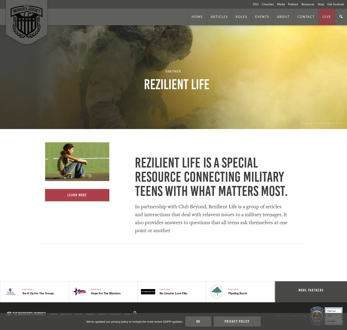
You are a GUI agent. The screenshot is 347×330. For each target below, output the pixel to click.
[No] (341, 321)
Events (262, 16)
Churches (268, 4)
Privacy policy (237, 321)
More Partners (311, 290)
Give (326, 16)
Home (197, 16)
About (283, 16)
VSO (255, 4)
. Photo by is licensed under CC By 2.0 (322, 123)
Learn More (77, 195)
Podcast (293, 4)
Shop (321, 4)
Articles (219, 16)
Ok (198, 321)
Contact (306, 16)
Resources (307, 4)
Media (281, 4)
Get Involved (335, 4)
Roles (241, 16)
